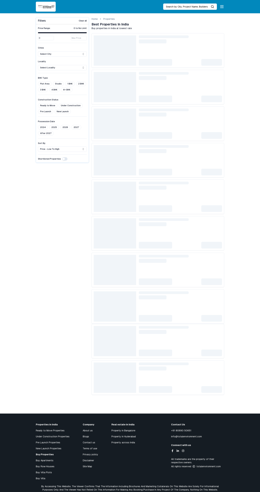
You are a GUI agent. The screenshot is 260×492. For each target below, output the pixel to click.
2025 (54, 127)
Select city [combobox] (62, 54)
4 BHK (54, 90)
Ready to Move (47, 105)
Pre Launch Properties (48, 442)
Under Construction (71, 105)
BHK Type (43, 78)
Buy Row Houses (45, 466)
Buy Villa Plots (44, 472)
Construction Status (48, 100)
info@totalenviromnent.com (186, 436)
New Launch (63, 111)
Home (95, 19)
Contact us (89, 442)
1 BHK (70, 84)
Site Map (87, 466)
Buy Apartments (44, 460)
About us (88, 430)
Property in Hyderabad (123, 436)
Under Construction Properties (52, 436)
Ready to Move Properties (50, 430)
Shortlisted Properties (49, 159)
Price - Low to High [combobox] (62, 149)
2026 (65, 127)
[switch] (64, 159)
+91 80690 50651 (181, 430)
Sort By (41, 143)
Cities (41, 48)
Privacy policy (90, 454)
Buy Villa (40, 478)
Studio (58, 84)
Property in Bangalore (123, 430)
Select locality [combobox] (62, 67)
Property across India (123, 442)
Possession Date (46, 121)
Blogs (86, 436)
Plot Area (44, 84)
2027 (76, 127)
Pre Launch (45, 111)
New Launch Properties (48, 448)
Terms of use (90, 448)
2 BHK (81, 84)
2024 (43, 127)
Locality (42, 61)
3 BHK (43, 90)
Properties (109, 19)
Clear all (83, 21)
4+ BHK (66, 90)
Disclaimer (88, 460)
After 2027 (46, 133)
